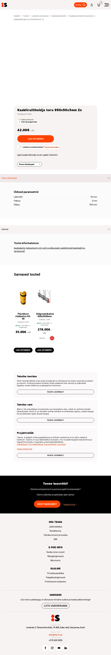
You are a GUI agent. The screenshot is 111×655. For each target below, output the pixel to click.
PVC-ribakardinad (35, 444)
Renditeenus (55, 531)
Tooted (26, 16)
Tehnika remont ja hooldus (56, 535)
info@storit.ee (55, 635)
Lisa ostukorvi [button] (23, 350)
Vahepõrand (22, 444)
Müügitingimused (55, 556)
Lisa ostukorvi (36, 138)
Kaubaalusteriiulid (59, 16)
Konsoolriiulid (50, 444)
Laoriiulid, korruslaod (40, 16)
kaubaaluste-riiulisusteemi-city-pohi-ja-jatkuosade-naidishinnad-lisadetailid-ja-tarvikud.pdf (49, 249)
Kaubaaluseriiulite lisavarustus (81, 16)
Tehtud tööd (69, 504)
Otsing (78, 5)
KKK (55, 539)
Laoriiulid (61, 444)
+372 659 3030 (55, 640)
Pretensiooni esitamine (55, 581)
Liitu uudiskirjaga (55, 605)
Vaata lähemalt (55, 392)
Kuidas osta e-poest (56, 552)
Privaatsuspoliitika (55, 573)
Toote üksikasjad (26, 164)
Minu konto (55, 560)
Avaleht (17, 16)
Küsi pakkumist (47, 504)
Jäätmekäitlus (55, 527)
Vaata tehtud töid (24, 449)
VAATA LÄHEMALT (55, 455)
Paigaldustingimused (55, 577)
